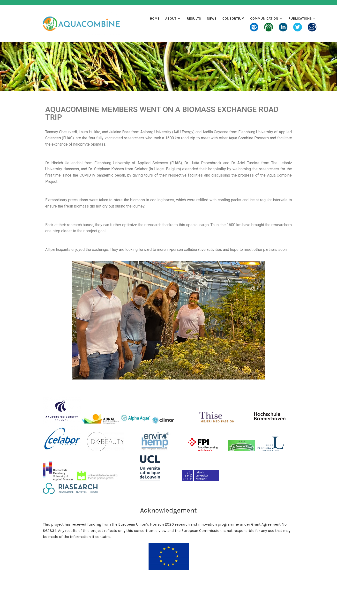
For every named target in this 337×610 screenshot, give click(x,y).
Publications (300, 18)
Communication (264, 18)
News (212, 18)
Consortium (233, 18)
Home (154, 18)
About (170, 18)
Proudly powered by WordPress (138, 600)
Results (194, 18)
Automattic (215, 600)
